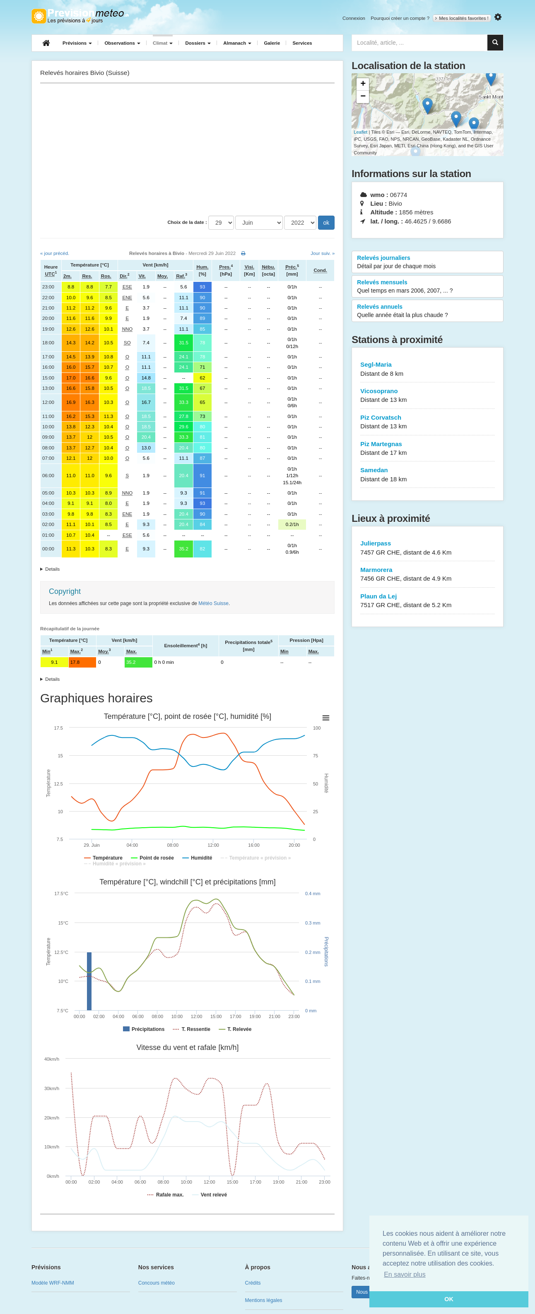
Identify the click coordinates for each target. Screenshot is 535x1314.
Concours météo (156, 1283)
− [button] (363, 97)
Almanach (237, 43)
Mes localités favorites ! (462, 18)
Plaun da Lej (427, 601)
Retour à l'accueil (80, 16)
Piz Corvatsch (427, 422)
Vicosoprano (427, 395)
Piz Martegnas (427, 448)
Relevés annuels (427, 311)
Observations (122, 43)
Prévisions (77, 43)
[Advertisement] (187, 149)
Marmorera (427, 574)
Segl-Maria (427, 369)
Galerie (272, 43)
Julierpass (427, 548)
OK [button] (448, 1299)
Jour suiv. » (323, 253)
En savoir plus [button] (405, 1274)
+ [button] (363, 84)
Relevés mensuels (427, 287)
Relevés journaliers (427, 262)
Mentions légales (263, 1300)
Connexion (353, 18)
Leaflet (360, 132)
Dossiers (198, 43)
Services (302, 43)
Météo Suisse (213, 603)
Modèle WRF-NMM (52, 1283)
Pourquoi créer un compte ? (400, 18)
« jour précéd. (54, 253)
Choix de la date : (187, 222)
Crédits (253, 1283)
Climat (163, 43)
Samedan (427, 474)
